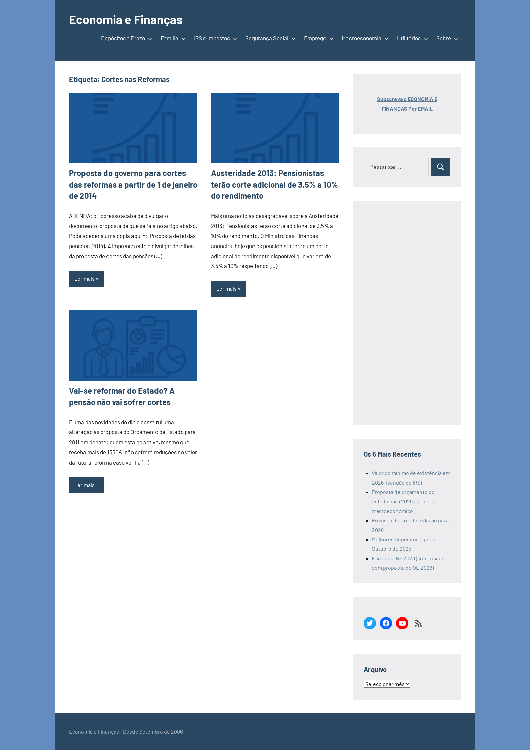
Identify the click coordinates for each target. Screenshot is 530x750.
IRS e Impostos (214, 37)
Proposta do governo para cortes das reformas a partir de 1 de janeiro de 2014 (133, 184)
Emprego (317, 37)
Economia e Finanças (126, 19)
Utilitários (411, 37)
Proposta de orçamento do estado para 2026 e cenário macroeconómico (404, 501)
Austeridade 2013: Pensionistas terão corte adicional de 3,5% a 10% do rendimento (274, 184)
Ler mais (84, 278)
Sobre (446, 37)
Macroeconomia (364, 37)
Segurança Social (269, 37)
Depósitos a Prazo (125, 37)
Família (172, 37)
